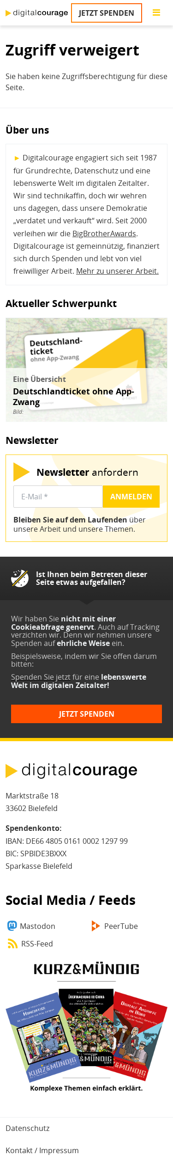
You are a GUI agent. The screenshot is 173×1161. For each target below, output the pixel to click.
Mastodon (37, 926)
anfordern (87, 472)
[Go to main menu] (156, 13)
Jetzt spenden (106, 13)
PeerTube (121, 926)
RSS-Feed (37, 944)
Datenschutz (27, 1128)
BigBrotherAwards (104, 233)
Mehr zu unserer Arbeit (116, 271)
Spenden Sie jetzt (41, 677)
